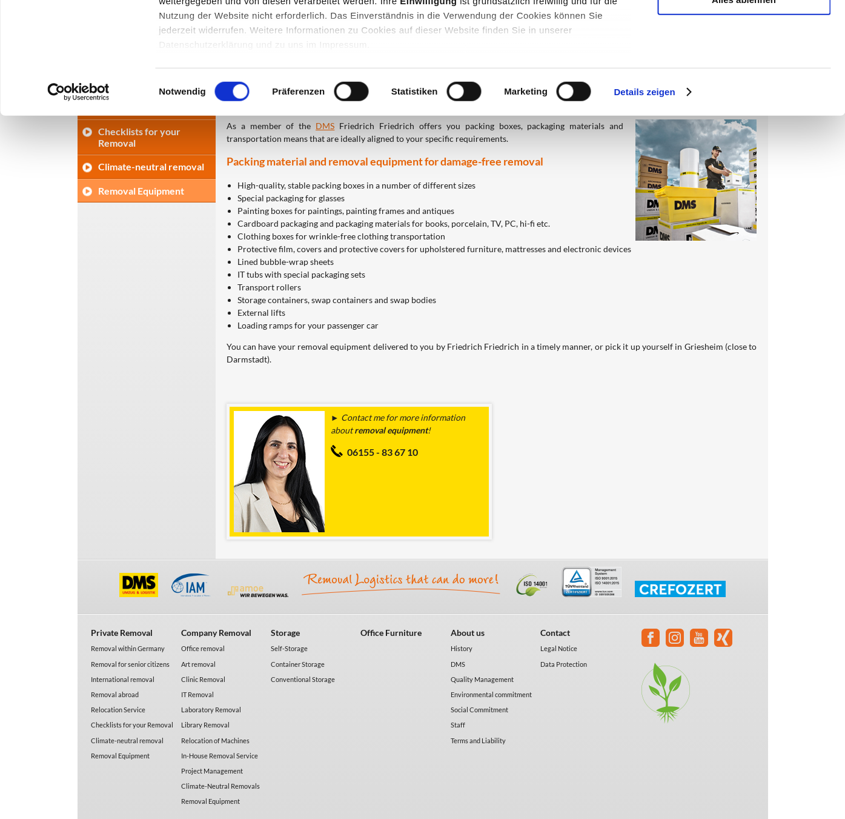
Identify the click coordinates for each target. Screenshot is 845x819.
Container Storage (298, 664)
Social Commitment (479, 710)
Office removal (203, 648)
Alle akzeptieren (743, 30)
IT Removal (197, 694)
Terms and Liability (478, 740)
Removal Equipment (120, 756)
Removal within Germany (128, 648)
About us (468, 632)
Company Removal (216, 632)
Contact (555, 632)
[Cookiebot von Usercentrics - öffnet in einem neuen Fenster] (78, 194)
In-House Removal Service (219, 756)
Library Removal (205, 725)
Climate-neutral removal (127, 740)
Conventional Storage (303, 679)
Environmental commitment (491, 694)
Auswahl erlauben (744, 66)
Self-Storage (289, 648)
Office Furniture (391, 632)
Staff (458, 725)
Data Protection (563, 664)
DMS (458, 664)
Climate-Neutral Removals (220, 786)
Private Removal (122, 632)
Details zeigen (644, 194)
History (461, 648)
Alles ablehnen (744, 101)
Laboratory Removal (211, 710)
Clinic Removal (203, 679)
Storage (285, 632)
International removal (122, 679)
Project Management (212, 771)
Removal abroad (115, 694)
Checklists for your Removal (132, 725)
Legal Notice (558, 648)
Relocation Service (118, 710)
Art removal (198, 664)
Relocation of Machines (215, 740)
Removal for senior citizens (130, 664)
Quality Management (482, 679)
